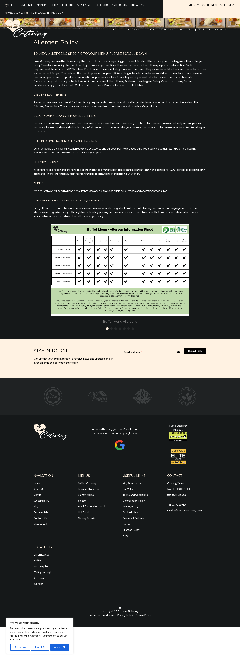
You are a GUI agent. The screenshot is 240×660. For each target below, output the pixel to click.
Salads (82, 501)
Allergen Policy (131, 530)
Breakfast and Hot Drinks (92, 506)
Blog (152, 29)
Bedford (38, 560)
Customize (20, 647)
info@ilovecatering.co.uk (46, 13)
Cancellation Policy (134, 501)
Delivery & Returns (133, 518)
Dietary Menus (86, 495)
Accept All (59, 647)
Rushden (38, 584)
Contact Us (184, 29)
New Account (224, 29)
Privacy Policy (130, 506)
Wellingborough (42, 572)
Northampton (41, 566)
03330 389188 (16, 13)
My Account (203, 29)
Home (115, 29)
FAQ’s (126, 536)
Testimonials (166, 29)
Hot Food (83, 512)
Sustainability (41, 501)
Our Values (129, 489)
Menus (126, 29)
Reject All (40, 647)
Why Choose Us (132, 483)
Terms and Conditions (135, 495)
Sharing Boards (86, 518)
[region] (39, 636)
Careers (127, 524)
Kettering (39, 578)
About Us (139, 29)
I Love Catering (129, 611)
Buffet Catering (87, 483)
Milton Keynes (41, 555)
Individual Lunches (88, 489)
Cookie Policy (130, 512)
